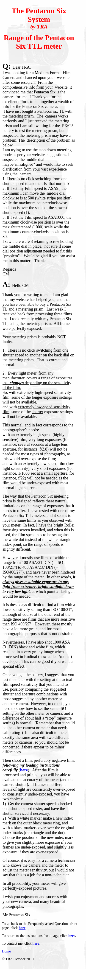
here (24, 770)
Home (6, 951)
